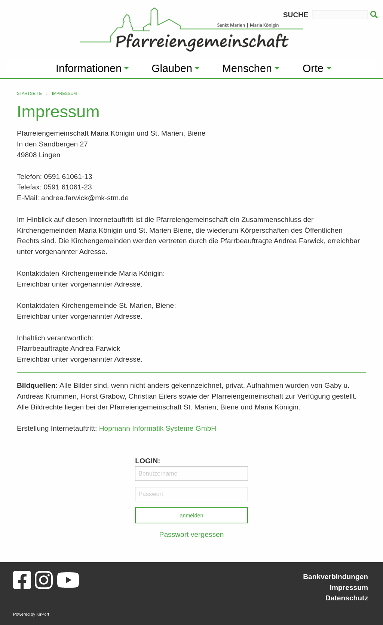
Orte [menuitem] (313, 68)
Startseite (29, 93)
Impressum (64, 93)
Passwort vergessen (191, 534)
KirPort (42, 614)
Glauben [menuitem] (171, 68)
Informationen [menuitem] (89, 68)
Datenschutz (346, 598)
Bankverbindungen (335, 577)
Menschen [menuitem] (247, 68)
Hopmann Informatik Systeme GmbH (158, 428)
